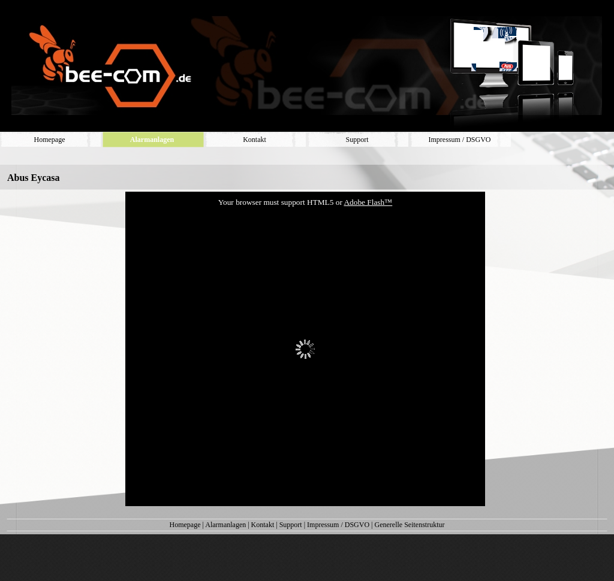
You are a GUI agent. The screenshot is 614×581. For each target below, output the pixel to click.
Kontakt (263, 525)
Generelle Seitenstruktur (410, 525)
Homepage (185, 525)
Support (290, 525)
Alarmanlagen (225, 525)
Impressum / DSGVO (338, 525)
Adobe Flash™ (368, 202)
